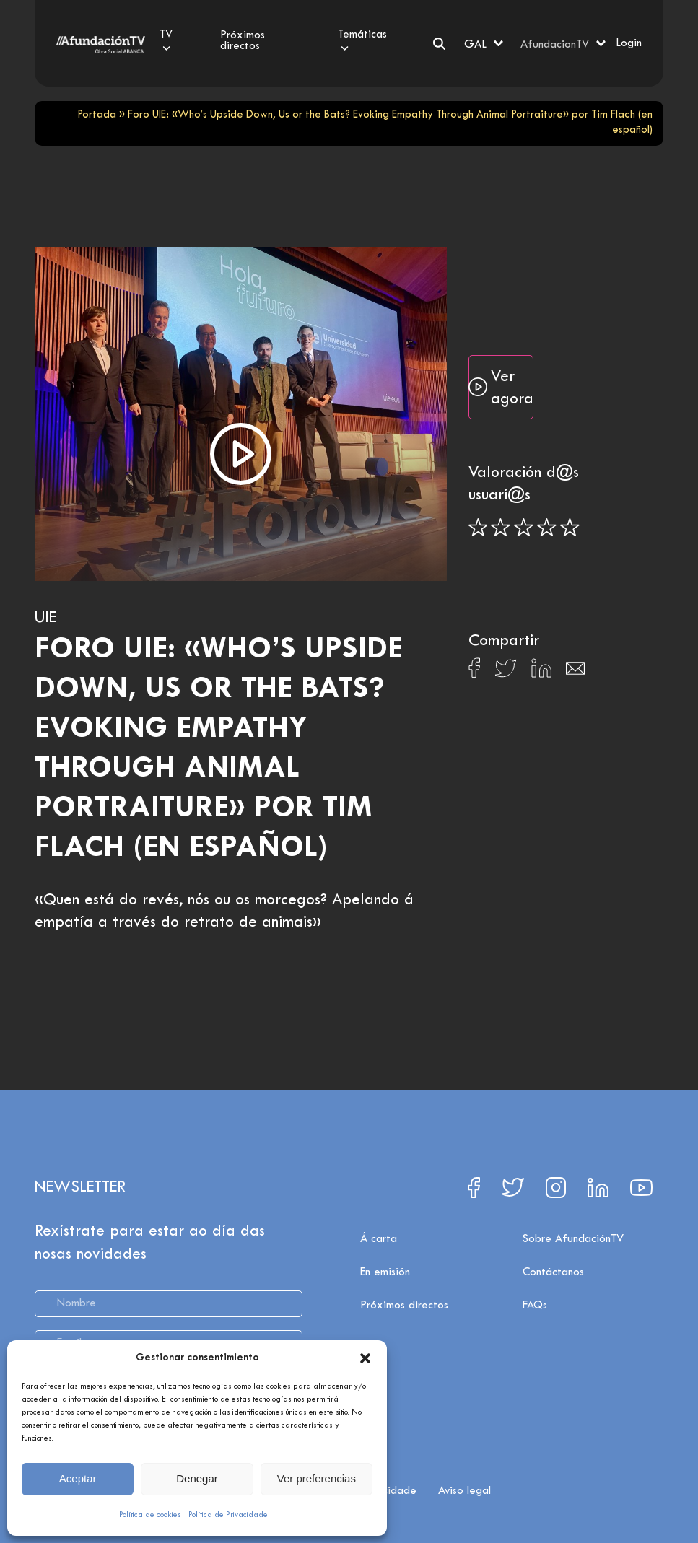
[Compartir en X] (505, 672)
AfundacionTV (554, 45)
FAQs (535, 1306)
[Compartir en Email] (575, 672)
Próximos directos (404, 1306)
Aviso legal (464, 1491)
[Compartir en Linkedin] (541, 672)
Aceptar (78, 1478)
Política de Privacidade (228, 1514)
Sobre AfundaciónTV (573, 1239)
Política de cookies (150, 1514)
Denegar (197, 1478)
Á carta (378, 1239)
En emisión (385, 1272)
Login (629, 43)
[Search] (439, 44)
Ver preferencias (316, 1478)
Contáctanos (553, 1272)
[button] (365, 1358)
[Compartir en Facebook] (474, 671)
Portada (96, 115)
